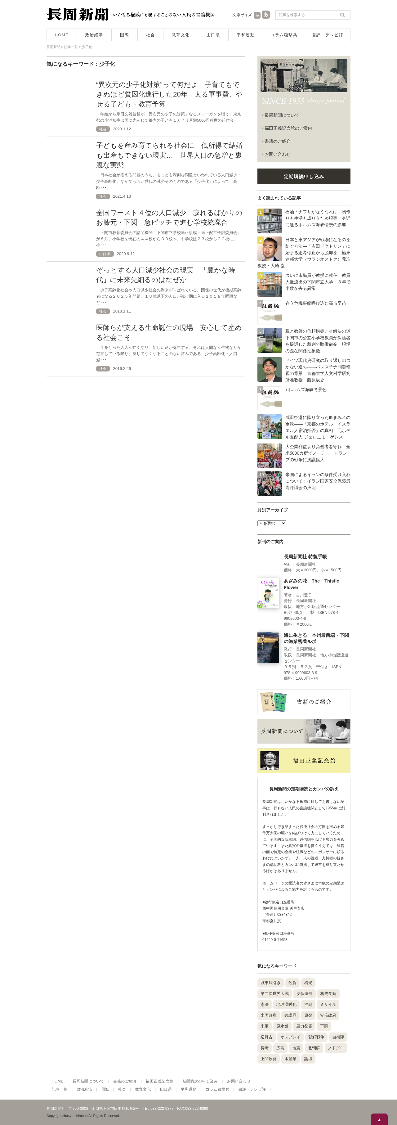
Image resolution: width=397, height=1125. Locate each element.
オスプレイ (290, 1037)
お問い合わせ (278, 154)
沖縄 (308, 1004)
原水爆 (282, 1026)
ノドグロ (336, 1048)
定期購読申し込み (304, 176)
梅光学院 (328, 993)
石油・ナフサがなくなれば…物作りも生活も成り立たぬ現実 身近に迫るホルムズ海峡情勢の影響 (317, 218)
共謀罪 (290, 1015)
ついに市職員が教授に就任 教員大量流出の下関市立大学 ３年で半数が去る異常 (317, 282)
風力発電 (304, 1026)
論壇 (308, 1058)
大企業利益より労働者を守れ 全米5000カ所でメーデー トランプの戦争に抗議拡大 (317, 453)
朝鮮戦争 (316, 1037)
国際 (124, 35)
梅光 (308, 982)
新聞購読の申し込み (200, 1081)
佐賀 (292, 982)
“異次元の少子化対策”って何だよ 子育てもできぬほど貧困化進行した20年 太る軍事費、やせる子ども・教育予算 (169, 94)
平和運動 (246, 35)
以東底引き (271, 982)
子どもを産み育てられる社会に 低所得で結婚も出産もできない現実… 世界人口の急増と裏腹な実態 (169, 155)
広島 (280, 1048)
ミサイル (328, 1004)
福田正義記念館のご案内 (288, 128)
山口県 (213, 35)
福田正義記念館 (159, 1081)
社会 (150, 35)
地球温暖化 (286, 1004)
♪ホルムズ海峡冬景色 (306, 389)
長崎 (265, 1048)
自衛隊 (338, 1037)
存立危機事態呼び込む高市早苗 (315, 303)
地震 (296, 1048)
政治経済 (94, 35)
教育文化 (181, 35)
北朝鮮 (314, 1048)
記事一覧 (60, 1089)
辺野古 (267, 1037)
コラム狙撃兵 (283, 35)
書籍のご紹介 (278, 141)
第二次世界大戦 (275, 993)
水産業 (290, 1058)
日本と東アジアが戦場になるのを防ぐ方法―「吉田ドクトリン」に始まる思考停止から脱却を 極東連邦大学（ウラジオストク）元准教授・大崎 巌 (303, 252)
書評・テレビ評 (328, 35)
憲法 (265, 1004)
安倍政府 (328, 1015)
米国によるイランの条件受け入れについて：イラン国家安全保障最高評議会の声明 (317, 481)
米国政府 (269, 1015)
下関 (324, 1026)
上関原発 (269, 1058)
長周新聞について (282, 115)
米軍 (265, 1026)
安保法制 (305, 993)
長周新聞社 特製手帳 (305, 556)
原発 (308, 1015)
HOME (62, 35)
